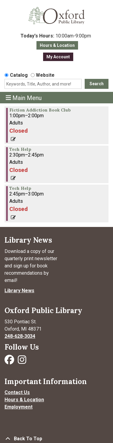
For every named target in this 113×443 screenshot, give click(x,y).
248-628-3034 (20, 336)
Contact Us (17, 392)
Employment (19, 407)
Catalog (19, 75)
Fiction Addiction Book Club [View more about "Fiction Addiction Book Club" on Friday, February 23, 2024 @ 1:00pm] (40, 110)
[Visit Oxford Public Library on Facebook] (10, 361)
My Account (58, 56)
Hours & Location (57, 45)
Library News (19, 290)
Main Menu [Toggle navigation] (24, 98)
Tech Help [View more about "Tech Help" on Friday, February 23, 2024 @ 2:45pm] (20, 188)
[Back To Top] (56, 439)
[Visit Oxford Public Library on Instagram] (22, 361)
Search (96, 83)
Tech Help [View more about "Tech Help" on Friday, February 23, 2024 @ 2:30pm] (20, 149)
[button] (56, 36)
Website (45, 75)
